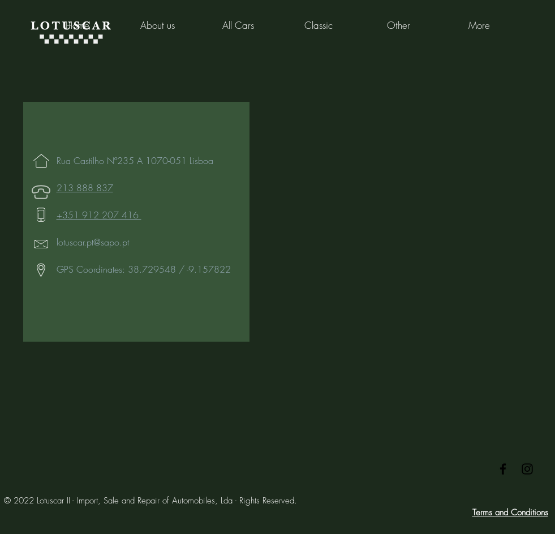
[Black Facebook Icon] (503, 469)
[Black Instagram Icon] (527, 469)
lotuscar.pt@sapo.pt (93, 242)
